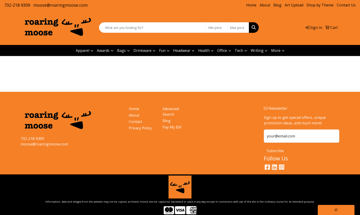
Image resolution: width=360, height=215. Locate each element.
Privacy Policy (140, 128)
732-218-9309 (17, 5)
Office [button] (222, 50)
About (265, 5)
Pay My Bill (172, 127)
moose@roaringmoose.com (60, 5)
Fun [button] (162, 50)
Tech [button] (239, 50)
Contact (135, 121)
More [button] (276, 50)
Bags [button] (121, 50)
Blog (277, 5)
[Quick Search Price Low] (217, 27)
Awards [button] (103, 50)
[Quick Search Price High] (238, 27)
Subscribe (275, 150)
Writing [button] (257, 50)
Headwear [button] (182, 50)
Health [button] (204, 50)
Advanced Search (171, 111)
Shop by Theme (320, 5)
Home (251, 5)
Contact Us (346, 5)
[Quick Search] (152, 27)
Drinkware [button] (142, 50)
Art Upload (294, 5)
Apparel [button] (82, 50)
